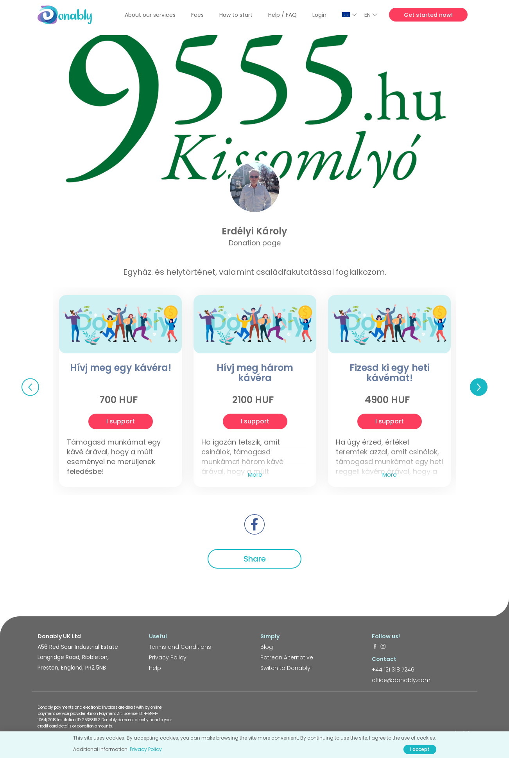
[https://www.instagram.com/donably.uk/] (383, 647)
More (255, 474)
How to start (236, 15)
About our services (150, 15)
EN (370, 15)
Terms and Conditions (180, 647)
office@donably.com (401, 680)
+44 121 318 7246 (393, 669)
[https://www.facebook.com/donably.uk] (375, 647)
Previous (30, 387)
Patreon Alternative (286, 657)
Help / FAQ (282, 15)
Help (155, 668)
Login (319, 15)
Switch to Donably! (286, 668)
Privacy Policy (167, 657)
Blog (266, 647)
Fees (197, 15)
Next (478, 387)
